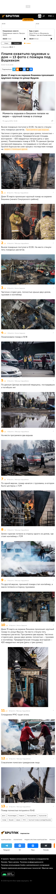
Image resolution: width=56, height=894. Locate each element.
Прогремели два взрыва (37, 129)
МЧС (24, 820)
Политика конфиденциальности (31, 862)
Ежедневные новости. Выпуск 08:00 (14, 34)
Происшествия (31, 815)
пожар (4, 820)
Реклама (4, 862)
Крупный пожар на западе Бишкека (40, 820)
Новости (21, 815)
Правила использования (18, 859)
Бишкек (11, 820)
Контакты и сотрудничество (38, 859)
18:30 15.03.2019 (7, 65)
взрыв (18, 820)
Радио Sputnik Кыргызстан (35, 840)
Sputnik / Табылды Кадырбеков (18, 193)
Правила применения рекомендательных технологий (21, 868)
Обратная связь (47, 868)
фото (3, 815)
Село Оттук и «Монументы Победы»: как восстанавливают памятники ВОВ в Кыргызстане (40, 35)
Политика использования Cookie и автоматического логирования (25, 865)
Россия (52, 840)
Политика (17, 840)
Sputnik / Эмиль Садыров (17, 288)
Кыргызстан (43, 815)
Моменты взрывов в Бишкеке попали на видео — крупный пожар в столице (25, 115)
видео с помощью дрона (15, 149)
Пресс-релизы (13, 862)
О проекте (5, 859)
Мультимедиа (12, 815)
